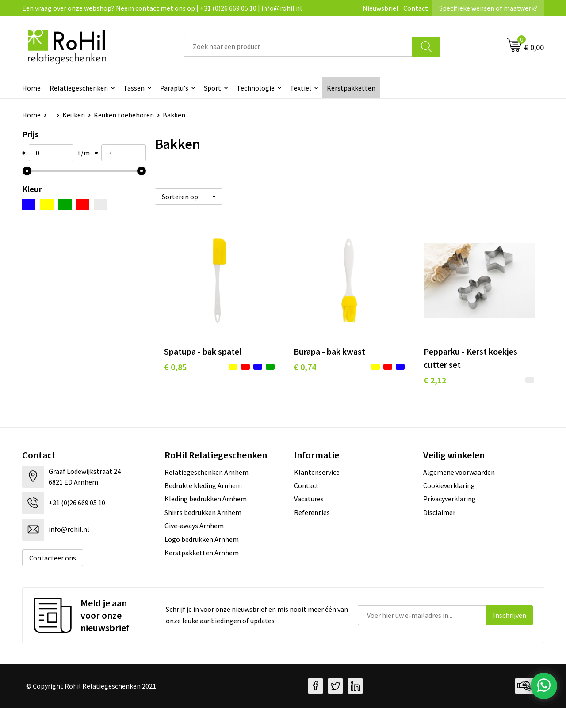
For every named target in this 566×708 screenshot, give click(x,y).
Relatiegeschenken (79, 87)
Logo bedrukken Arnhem (201, 539)
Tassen (134, 87)
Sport (212, 87)
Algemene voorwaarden (459, 472)
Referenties (312, 512)
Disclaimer (439, 512)
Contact (415, 8)
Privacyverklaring (449, 498)
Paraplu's (174, 87)
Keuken (73, 114)
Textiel (300, 87)
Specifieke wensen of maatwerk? (488, 8)
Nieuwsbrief (381, 8)
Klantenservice (317, 472)
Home (31, 87)
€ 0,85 (175, 366)
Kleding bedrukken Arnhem (205, 498)
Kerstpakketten (351, 87)
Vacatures (309, 498)
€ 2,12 (435, 380)
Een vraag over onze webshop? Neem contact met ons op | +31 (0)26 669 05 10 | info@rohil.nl (162, 8)
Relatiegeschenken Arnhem (206, 472)
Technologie (256, 87)
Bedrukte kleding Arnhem (203, 485)
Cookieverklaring (449, 485)
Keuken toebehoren (124, 114)
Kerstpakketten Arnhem (201, 552)
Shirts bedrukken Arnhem (202, 512)
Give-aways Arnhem (194, 525)
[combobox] (298, 47)
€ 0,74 (305, 366)
